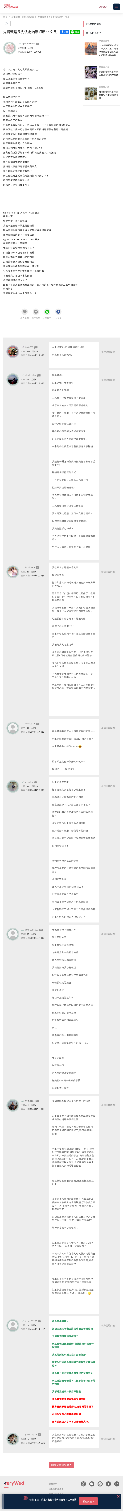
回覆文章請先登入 (61, 1465)
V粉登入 (103, 6)
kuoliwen (30, 567)
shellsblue (31, 375)
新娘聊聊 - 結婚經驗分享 (22, 16)
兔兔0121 (30, 1100)
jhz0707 (29, 347)
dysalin (29, 781)
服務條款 (53, 1483)
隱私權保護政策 (56, 1488)
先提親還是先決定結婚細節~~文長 (53, 17)
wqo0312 (30, 723)
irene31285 (31, 1321)
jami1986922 (32, 929)
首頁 (5, 16)
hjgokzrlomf (28, 43)
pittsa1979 (31, 1434)
